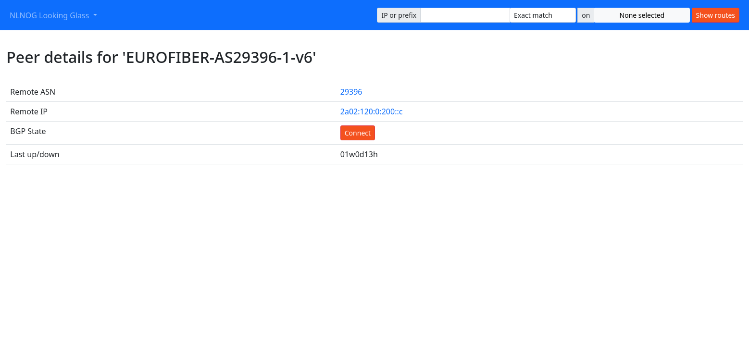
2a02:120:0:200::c (371, 111)
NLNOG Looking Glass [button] (50, 15)
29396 (351, 91)
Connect (358, 132)
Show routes (715, 15)
